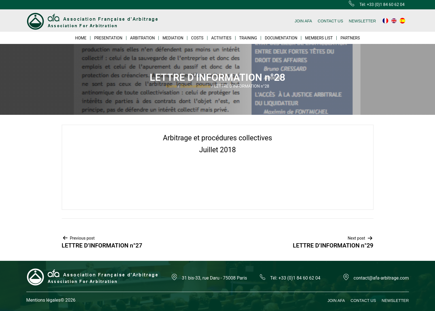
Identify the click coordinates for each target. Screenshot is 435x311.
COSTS (197, 38)
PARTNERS (350, 38)
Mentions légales (43, 300)
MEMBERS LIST (319, 38)
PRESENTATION (108, 38)
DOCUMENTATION (281, 38)
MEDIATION (173, 38)
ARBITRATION (142, 38)
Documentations (196, 86)
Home (171, 86)
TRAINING (248, 38)
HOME (80, 38)
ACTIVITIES (221, 38)
